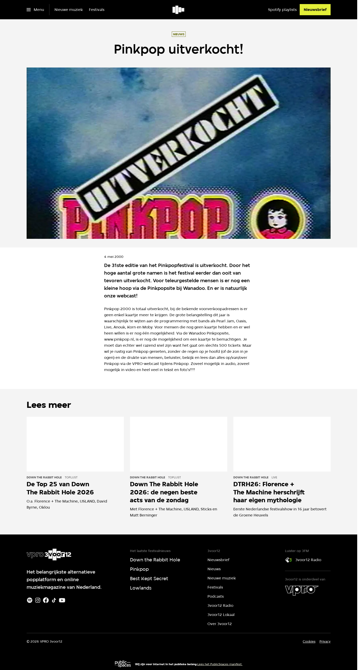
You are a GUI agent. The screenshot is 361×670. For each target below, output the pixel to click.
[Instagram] (38, 600)
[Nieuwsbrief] (315, 9)
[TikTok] (54, 600)
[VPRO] (301, 590)
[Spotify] (30, 600)
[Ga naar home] (179, 10)
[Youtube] (62, 600)
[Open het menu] (35, 9)
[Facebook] (46, 600)
